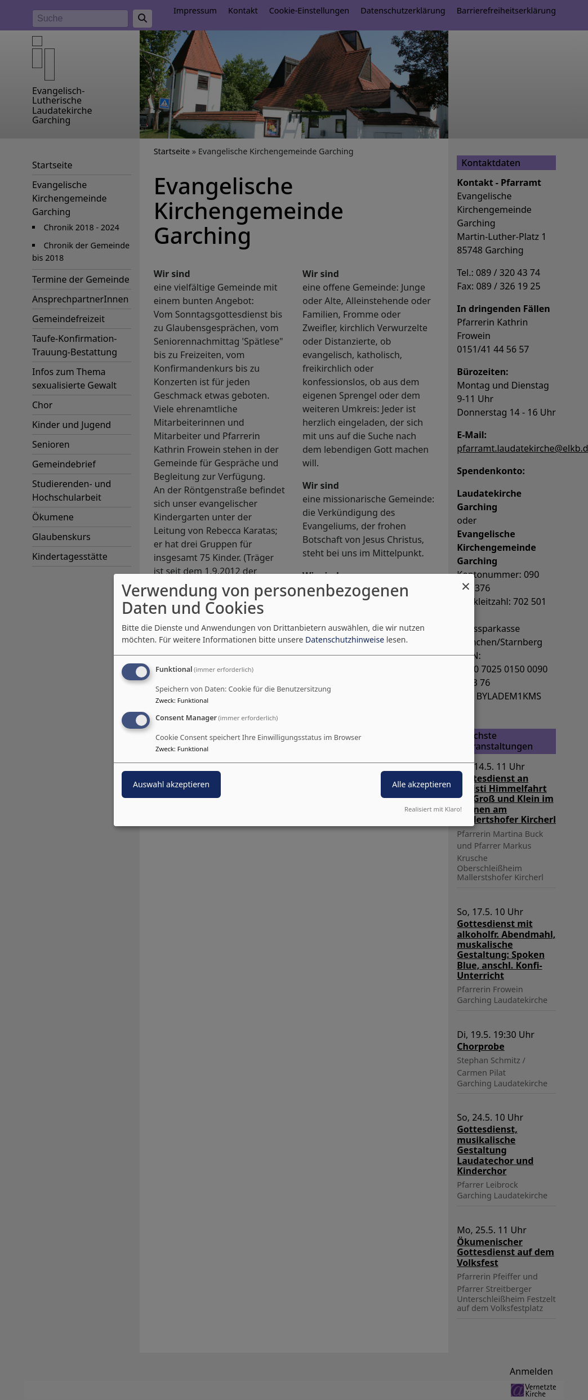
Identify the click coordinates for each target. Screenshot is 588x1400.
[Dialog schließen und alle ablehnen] (465, 581)
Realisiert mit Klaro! (433, 809)
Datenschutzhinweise (344, 639)
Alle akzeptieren (421, 784)
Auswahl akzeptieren (171, 784)
